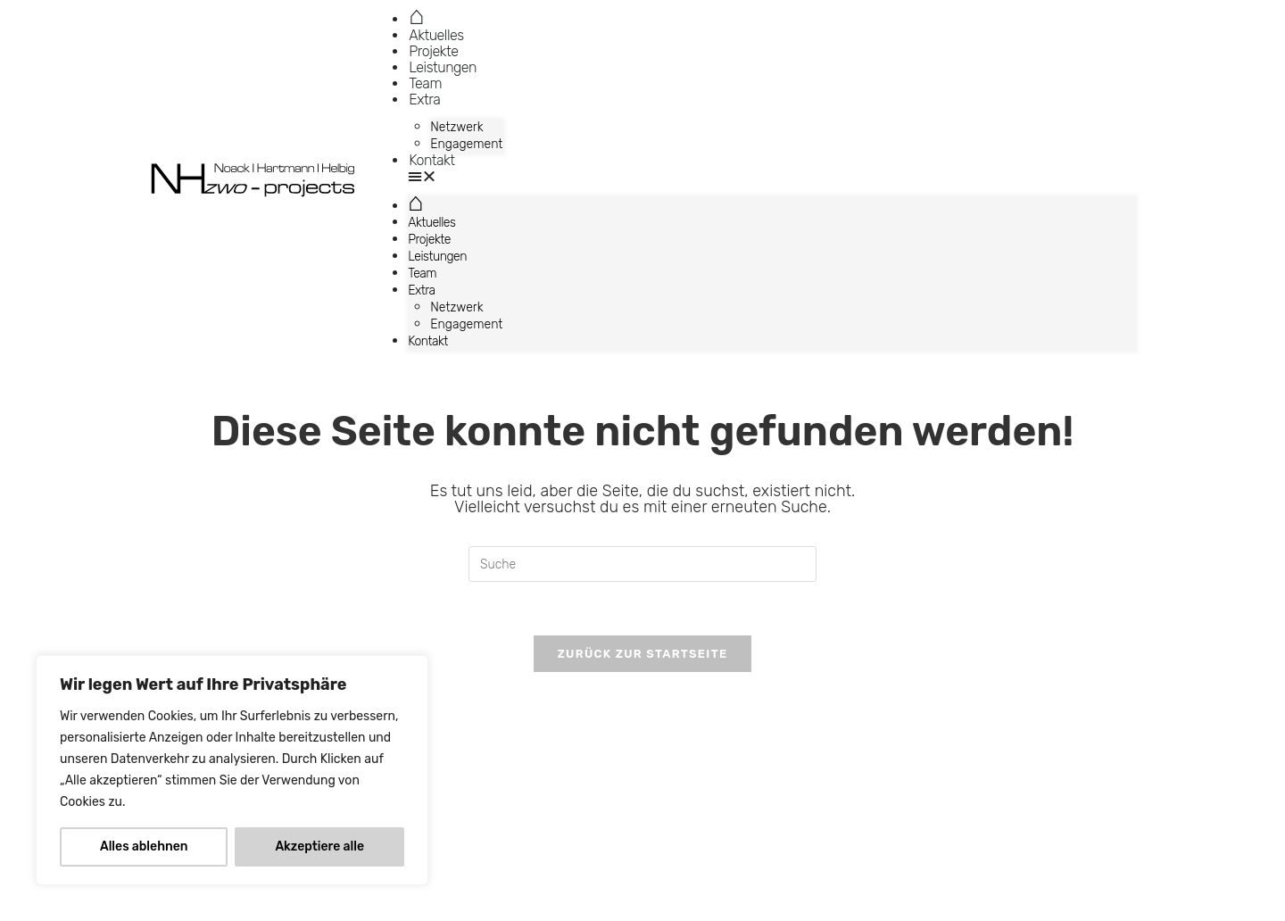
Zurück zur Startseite (642, 653)
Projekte (433, 51)
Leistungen (443, 67)
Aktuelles (436, 35)
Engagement (466, 144)
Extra (424, 99)
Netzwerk (456, 127)
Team (425, 83)
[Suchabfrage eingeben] (642, 564)
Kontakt (431, 160)
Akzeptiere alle (319, 846)
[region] (232, 770)
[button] (771, 177)
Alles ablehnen (144, 846)
